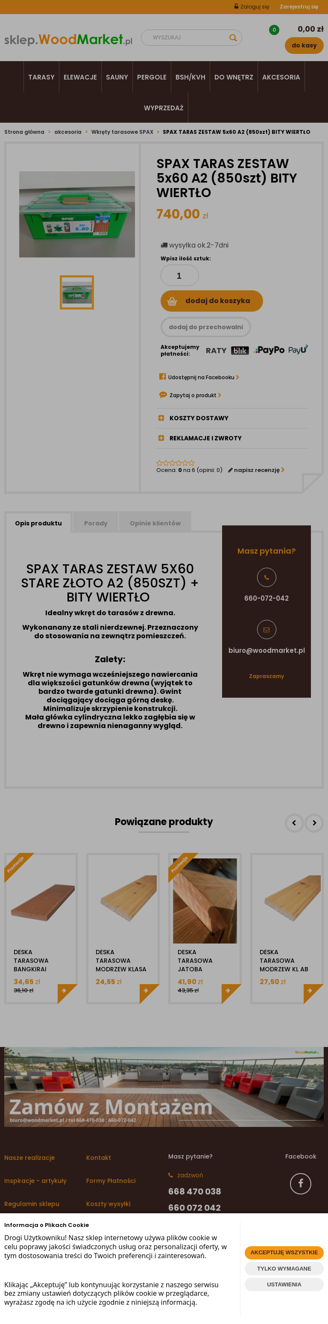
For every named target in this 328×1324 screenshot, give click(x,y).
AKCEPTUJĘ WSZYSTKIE (284, 1252)
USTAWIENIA (284, 1284)
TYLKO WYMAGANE (284, 1268)
